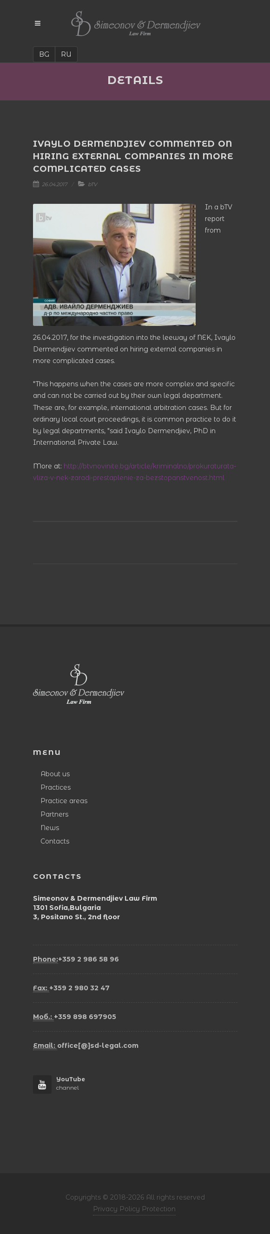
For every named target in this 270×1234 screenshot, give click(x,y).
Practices (55, 787)
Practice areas (63, 801)
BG (44, 54)
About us (55, 774)
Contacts (54, 841)
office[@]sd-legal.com (85, 1045)
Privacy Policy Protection (134, 1209)
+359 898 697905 (74, 1017)
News (49, 828)
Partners (54, 814)
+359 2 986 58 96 (76, 959)
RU (66, 54)
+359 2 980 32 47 (71, 988)
